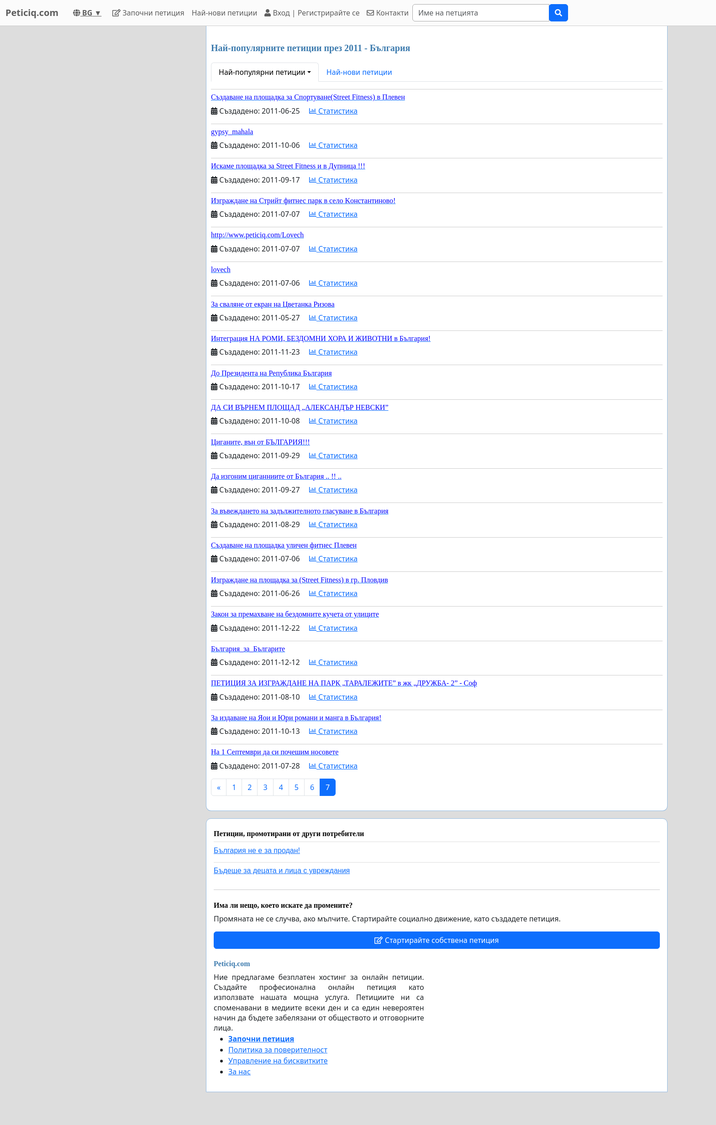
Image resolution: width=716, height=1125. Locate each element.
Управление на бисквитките (278, 1061)
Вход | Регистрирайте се (311, 13)
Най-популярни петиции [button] (262, 72)
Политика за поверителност (277, 1050)
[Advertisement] (116, 163)
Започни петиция (148, 13)
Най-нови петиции (225, 13)
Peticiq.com (31, 12)
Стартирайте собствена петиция (436, 940)
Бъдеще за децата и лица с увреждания (282, 870)
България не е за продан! (257, 850)
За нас (239, 1072)
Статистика (333, 111)
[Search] (480, 12)
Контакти (387, 13)
